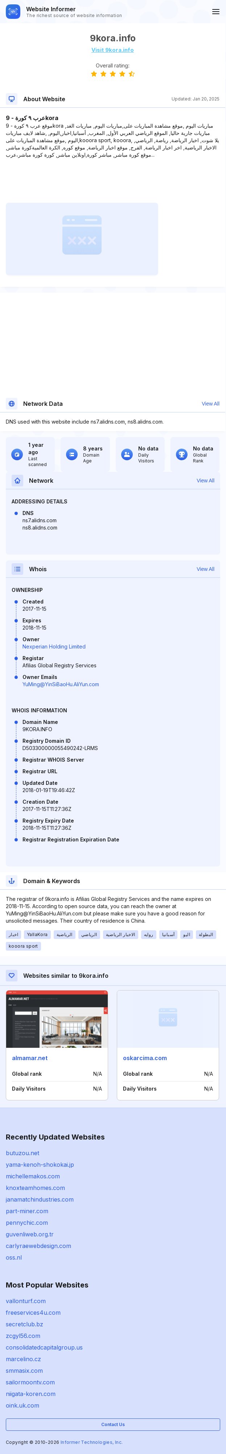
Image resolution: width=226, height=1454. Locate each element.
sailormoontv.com (30, 1382)
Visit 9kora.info (112, 49)
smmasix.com (24, 1370)
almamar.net (30, 1058)
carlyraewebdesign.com (38, 1245)
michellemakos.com (33, 1176)
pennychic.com (27, 1222)
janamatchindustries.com (40, 1199)
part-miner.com (27, 1211)
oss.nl (14, 1257)
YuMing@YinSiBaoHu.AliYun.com (60, 684)
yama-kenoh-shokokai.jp (40, 1164)
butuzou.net (22, 1153)
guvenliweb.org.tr (30, 1234)
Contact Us (113, 1424)
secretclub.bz (24, 1324)
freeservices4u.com (33, 1312)
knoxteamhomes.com (35, 1187)
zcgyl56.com (23, 1335)
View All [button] (210, 404)
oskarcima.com (145, 1058)
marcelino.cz (23, 1359)
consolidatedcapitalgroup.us (44, 1347)
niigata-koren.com (31, 1393)
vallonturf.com (26, 1301)
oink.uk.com (22, 1405)
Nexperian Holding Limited (54, 646)
